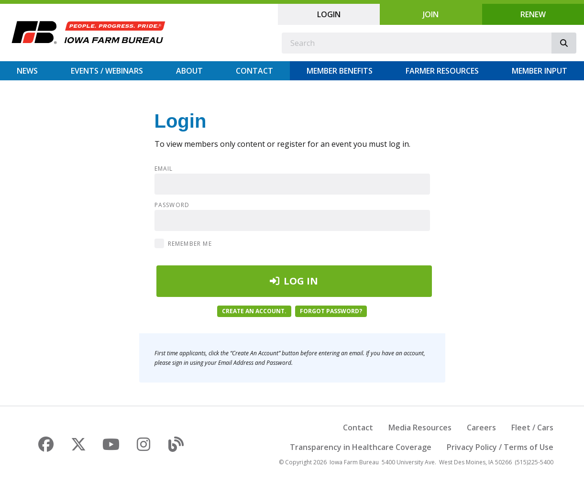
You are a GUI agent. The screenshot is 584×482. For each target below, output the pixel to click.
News (27, 71)
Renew (533, 14)
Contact (254, 71)
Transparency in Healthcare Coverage (360, 447)
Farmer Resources (442, 71)
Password (172, 205)
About (189, 71)
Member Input (539, 71)
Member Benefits (340, 71)
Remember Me (190, 244)
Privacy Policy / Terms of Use (500, 447)
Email (163, 169)
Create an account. (254, 311)
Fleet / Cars (532, 427)
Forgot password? (331, 311)
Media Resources (420, 427)
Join (431, 14)
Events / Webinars (107, 71)
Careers (481, 427)
